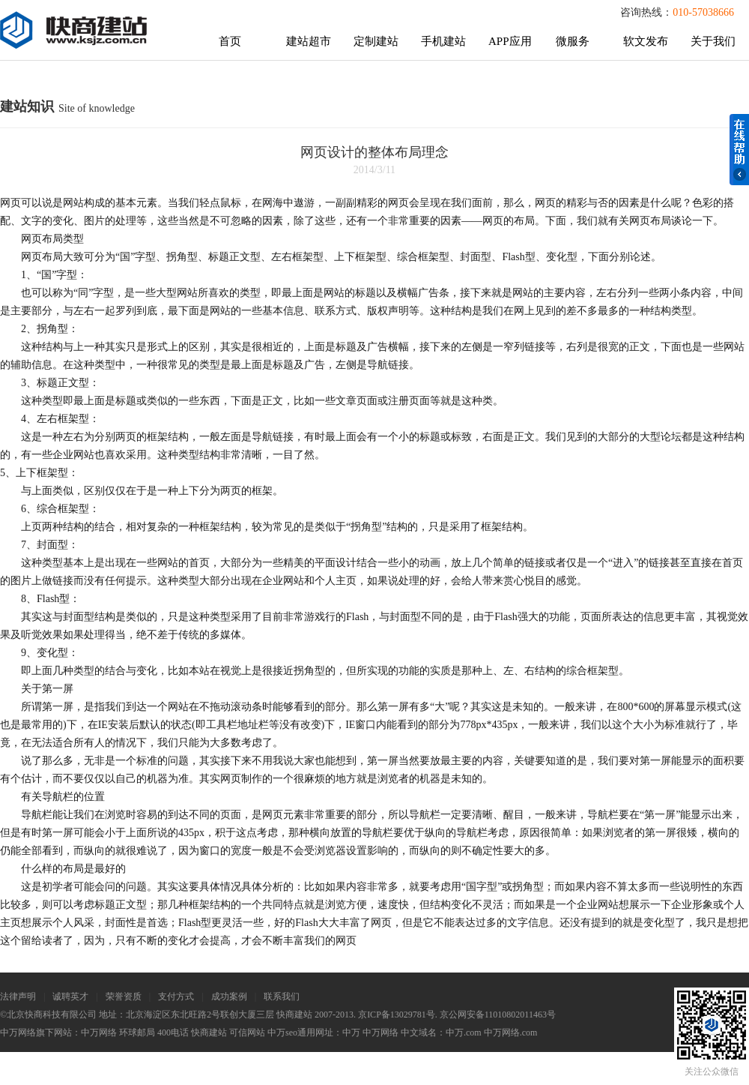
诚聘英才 (70, 996)
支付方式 (176, 996)
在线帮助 (739, 149)
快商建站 (209, 1032)
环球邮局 (137, 1032)
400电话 (173, 1032)
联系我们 (282, 996)
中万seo (282, 1032)
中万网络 (99, 1032)
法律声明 (18, 996)
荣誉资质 (124, 996)
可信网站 (247, 1032)
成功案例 (229, 996)
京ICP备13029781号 (396, 1014)
